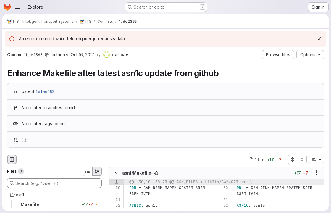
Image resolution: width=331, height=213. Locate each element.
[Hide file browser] (12, 159)
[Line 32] (115, 206)
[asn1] (54, 195)
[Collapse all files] (302, 159)
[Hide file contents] (116, 172)
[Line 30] (115, 188)
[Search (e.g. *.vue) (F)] (54, 183)
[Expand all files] (292, 159)
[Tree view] (97, 171)
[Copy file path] (155, 172)
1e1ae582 (44, 91)
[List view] (87, 171)
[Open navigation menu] (17, 7)
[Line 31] (115, 200)
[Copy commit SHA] (47, 55)
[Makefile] (54, 204)
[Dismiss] (319, 38)
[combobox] (316, 159)
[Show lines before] (116, 182)
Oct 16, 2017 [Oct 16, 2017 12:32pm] (82, 54)
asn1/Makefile (136, 172)
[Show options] (316, 172)
